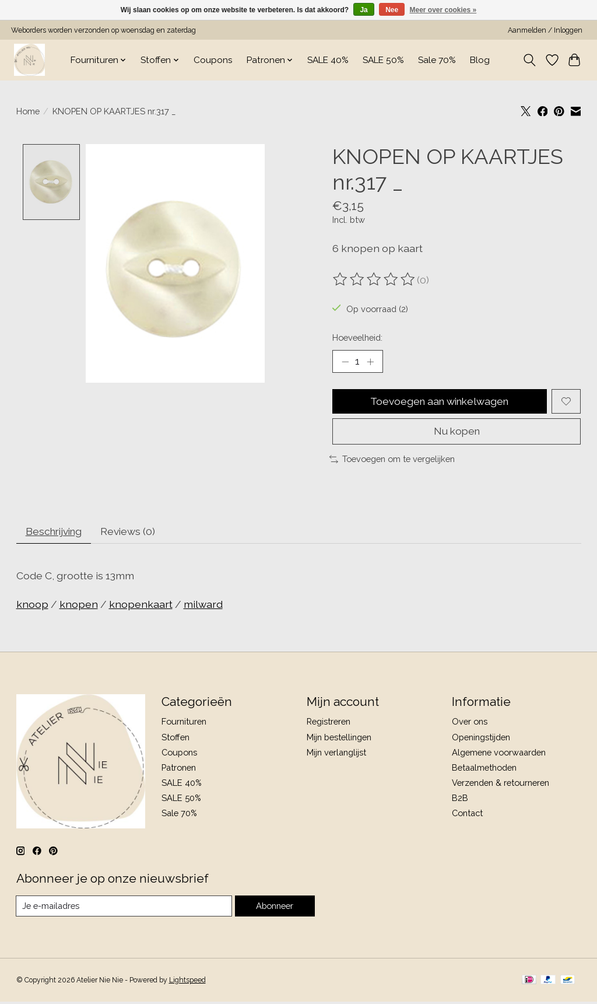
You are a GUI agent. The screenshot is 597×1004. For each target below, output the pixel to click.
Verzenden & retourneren (500, 785)
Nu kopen (457, 432)
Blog (480, 60)
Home (28, 111)
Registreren (328, 724)
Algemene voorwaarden (499, 754)
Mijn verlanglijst (336, 754)
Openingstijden (481, 739)
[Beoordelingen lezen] (374, 279)
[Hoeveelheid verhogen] (370, 362)
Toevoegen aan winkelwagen (439, 402)
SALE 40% (328, 60)
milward (203, 606)
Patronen (178, 769)
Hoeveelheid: (357, 337)
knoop (32, 606)
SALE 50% (383, 60)
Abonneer (274, 908)
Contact (467, 815)
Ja (363, 10)
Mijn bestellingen (339, 739)
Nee (391, 10)
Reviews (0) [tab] (132, 533)
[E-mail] (123, 908)
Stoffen (175, 739)
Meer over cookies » (443, 10)
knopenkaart (141, 606)
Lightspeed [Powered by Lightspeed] (187, 982)
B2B (460, 800)
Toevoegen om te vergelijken (392, 460)
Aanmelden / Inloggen (545, 30)
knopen (78, 606)
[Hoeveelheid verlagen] (345, 362)
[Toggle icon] (529, 60)
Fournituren (183, 724)
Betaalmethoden (484, 769)
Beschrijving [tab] (56, 533)
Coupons (213, 60)
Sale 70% (437, 60)
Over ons (469, 724)
